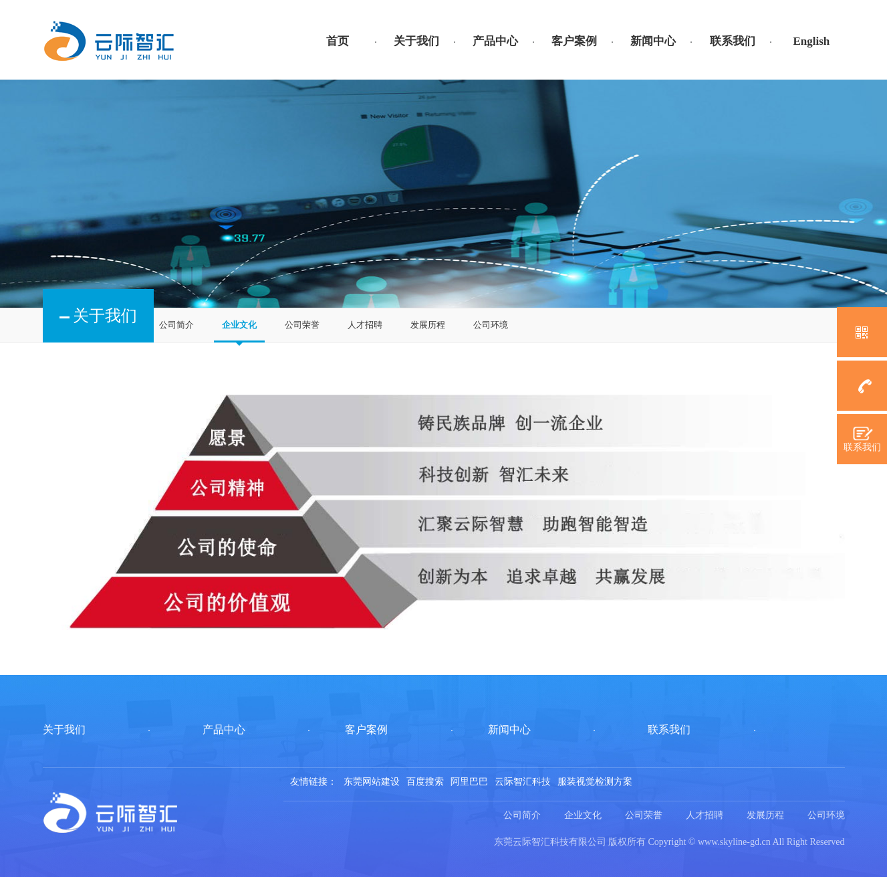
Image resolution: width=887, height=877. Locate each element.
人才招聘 (365, 325)
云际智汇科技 (523, 782)
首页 (337, 41)
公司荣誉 (302, 325)
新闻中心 (653, 41)
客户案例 (574, 41)
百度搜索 (425, 782)
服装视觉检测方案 (594, 782)
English (811, 41)
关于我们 (416, 41)
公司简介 (176, 325)
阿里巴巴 (469, 782)
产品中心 (495, 41)
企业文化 (239, 325)
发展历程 (427, 325)
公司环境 (490, 325)
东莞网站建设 (372, 782)
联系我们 (732, 41)
